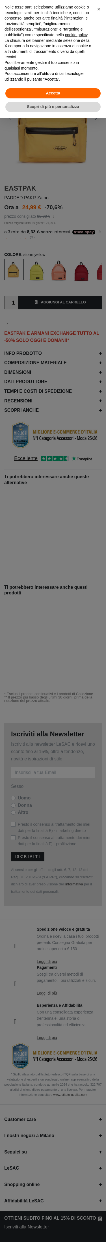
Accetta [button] (53, 93)
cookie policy (76, 35)
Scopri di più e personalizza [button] (53, 106)
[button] (98, 9)
